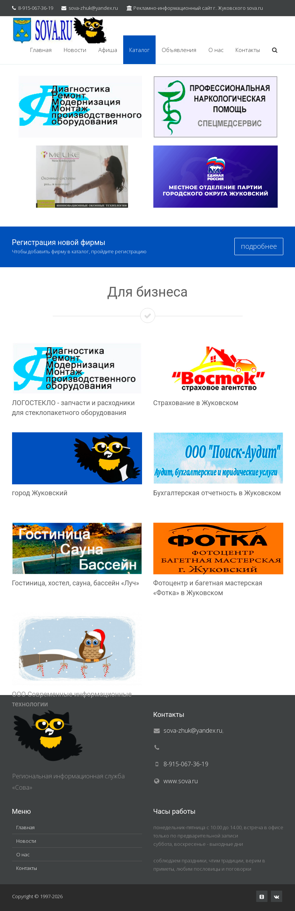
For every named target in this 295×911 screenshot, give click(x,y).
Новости (75, 50)
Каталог (139, 50)
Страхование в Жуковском (195, 403)
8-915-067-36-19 (35, 8)
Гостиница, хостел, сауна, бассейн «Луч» (75, 583)
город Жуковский (39, 493)
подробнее (259, 246)
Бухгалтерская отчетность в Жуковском (217, 493)
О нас (215, 50)
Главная (41, 50)
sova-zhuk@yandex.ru (93, 8)
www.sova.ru (181, 781)
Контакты (247, 50)
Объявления (179, 50)
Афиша (107, 50)
